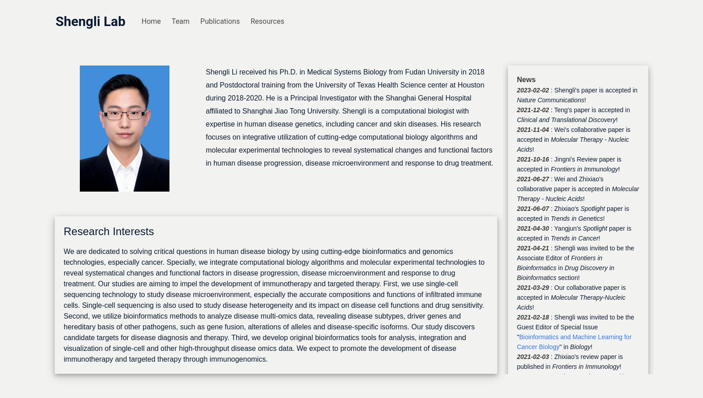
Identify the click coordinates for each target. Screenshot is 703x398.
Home (151, 21)
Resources (267, 21)
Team (181, 21)
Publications (220, 21)
